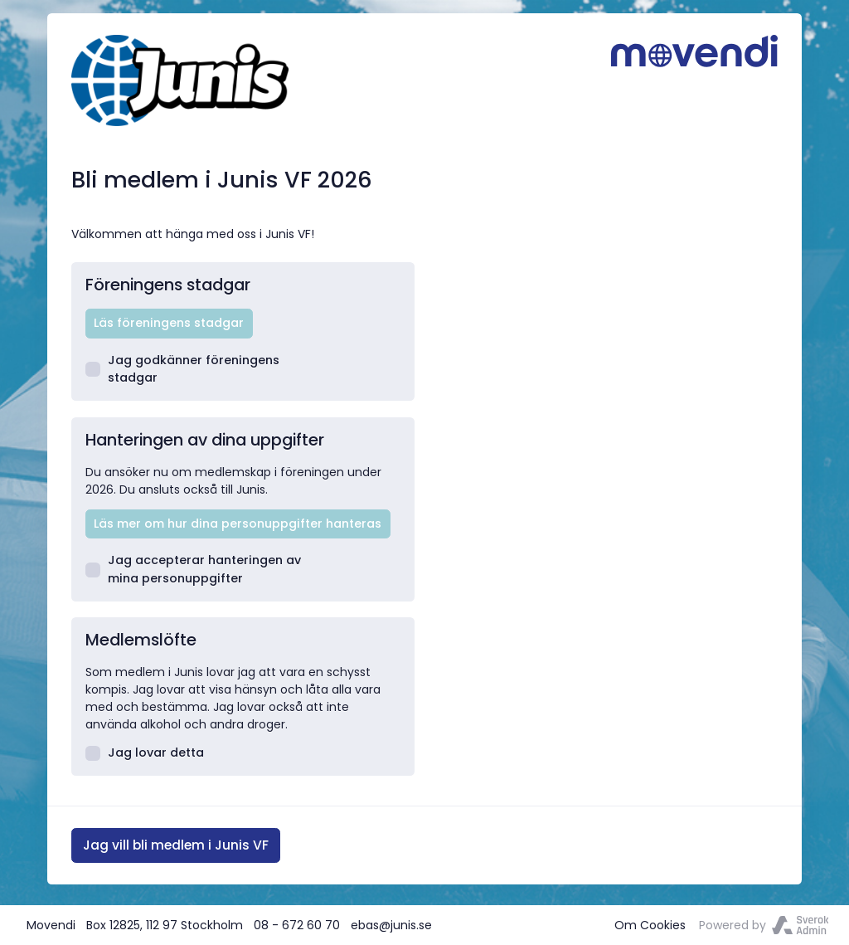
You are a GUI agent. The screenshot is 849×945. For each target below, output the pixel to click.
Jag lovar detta (145, 752)
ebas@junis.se (391, 925)
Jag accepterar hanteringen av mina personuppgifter (193, 569)
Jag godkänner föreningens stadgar (182, 369)
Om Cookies (650, 925)
